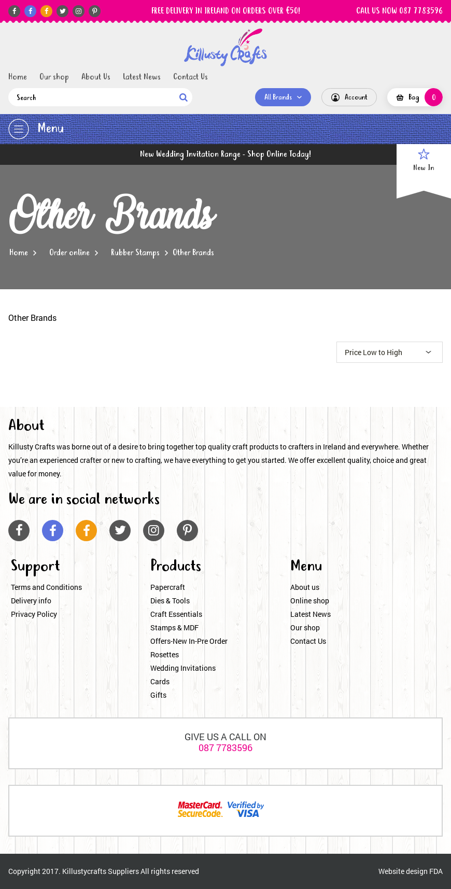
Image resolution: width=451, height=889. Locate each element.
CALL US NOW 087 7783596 (399, 11)
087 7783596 (225, 747)
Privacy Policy (34, 614)
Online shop (309, 600)
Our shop (54, 77)
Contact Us (190, 77)
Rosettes (164, 654)
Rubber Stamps (135, 253)
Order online (69, 253)
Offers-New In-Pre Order (189, 641)
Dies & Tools (170, 600)
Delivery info (31, 600)
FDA (436, 871)
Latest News (142, 77)
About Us (95, 77)
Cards (160, 681)
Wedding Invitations (183, 668)
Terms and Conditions (46, 587)
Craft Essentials (176, 614)
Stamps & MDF (174, 627)
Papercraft (167, 587)
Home (17, 77)
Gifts (158, 695)
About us (304, 587)
